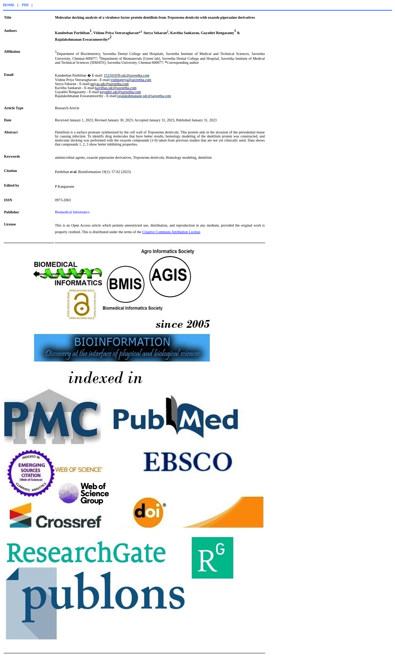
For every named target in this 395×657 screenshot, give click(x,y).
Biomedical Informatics (72, 212)
